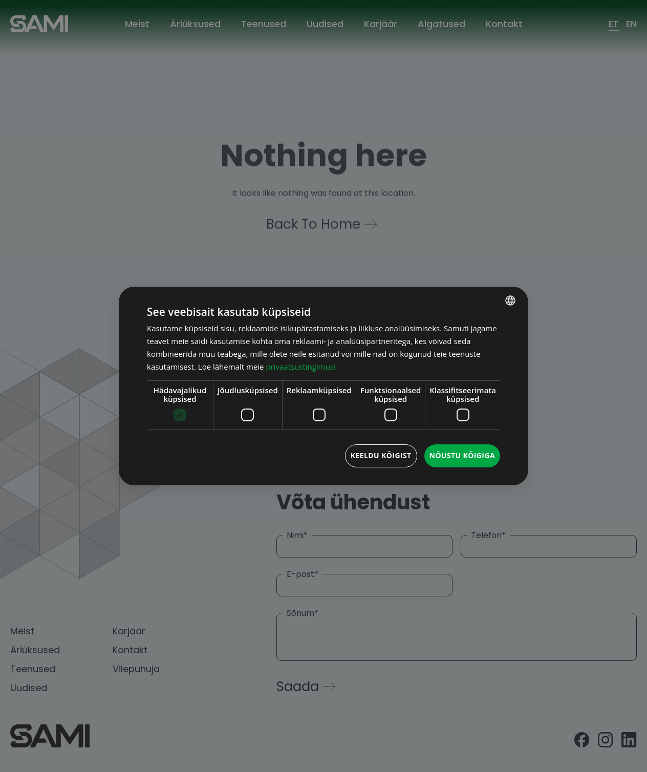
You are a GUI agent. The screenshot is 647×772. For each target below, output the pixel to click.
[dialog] (323, 386)
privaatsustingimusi (300, 366)
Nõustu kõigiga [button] (462, 455)
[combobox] (510, 300)
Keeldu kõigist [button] (381, 455)
